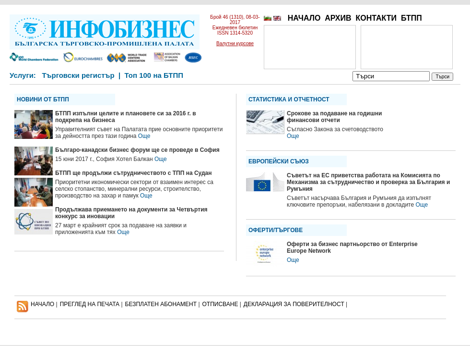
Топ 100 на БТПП (154, 75)
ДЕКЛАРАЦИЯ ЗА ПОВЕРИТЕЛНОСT (294, 304)
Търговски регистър (78, 75)
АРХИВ (338, 18)
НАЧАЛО (304, 18)
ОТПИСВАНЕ (220, 304)
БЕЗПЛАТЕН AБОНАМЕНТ (161, 304)
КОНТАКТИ (376, 18)
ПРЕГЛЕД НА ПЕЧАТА (89, 304)
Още (144, 136)
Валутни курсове (235, 43)
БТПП (411, 18)
